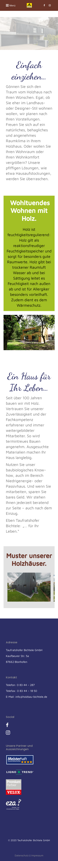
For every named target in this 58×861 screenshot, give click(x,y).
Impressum (37, 855)
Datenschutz (22, 855)
